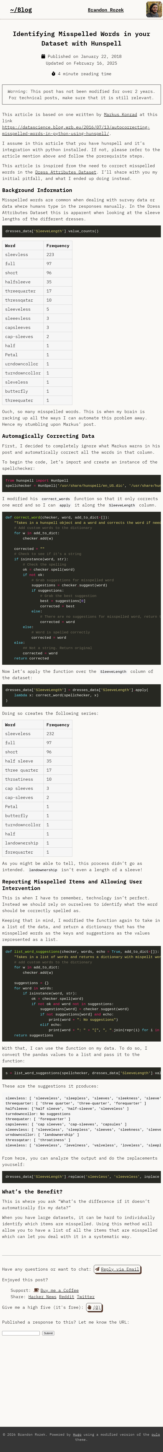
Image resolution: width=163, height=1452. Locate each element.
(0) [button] (94, 1307)
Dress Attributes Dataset (65, 172)
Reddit (66, 1296)
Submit (48, 1333)
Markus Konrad (120, 114)
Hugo (77, 1434)
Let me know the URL (103, 1322)
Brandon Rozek (106, 9)
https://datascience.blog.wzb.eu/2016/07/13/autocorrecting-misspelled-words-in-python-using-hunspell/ (76, 130)
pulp (156, 1434)
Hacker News (42, 1296)
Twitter (86, 1296)
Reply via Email (117, 1269)
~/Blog (21, 9)
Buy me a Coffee (56, 1290)
